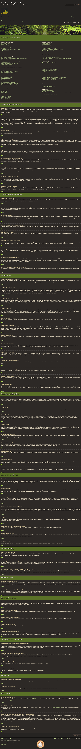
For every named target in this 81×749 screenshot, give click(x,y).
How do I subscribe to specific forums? (49, 79)
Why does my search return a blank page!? (50, 70)
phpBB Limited (36, 698)
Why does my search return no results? (49, 69)
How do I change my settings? (6, 57)
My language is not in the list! (6, 62)
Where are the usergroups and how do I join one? (51, 47)
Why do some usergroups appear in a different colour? (52, 49)
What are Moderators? (46, 44)
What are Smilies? (4, 92)
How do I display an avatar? (6, 64)
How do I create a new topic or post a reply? (9, 71)
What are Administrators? (47, 43)
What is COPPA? (4, 44)
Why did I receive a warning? (6, 81)
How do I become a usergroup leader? (49, 48)
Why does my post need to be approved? (9, 84)
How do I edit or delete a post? (7, 72)
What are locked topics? (5, 98)
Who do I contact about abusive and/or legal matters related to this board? (56, 92)
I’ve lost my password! (5, 50)
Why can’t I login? (4, 48)
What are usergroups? (46, 45)
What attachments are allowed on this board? (51, 85)
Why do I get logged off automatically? (8, 51)
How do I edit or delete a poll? (6, 77)
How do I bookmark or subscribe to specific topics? (52, 78)
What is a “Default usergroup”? (48, 50)
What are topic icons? (5, 99)
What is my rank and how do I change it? (9, 65)
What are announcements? (6, 96)
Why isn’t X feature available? (48, 91)
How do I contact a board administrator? (50, 94)
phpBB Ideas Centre (57, 707)
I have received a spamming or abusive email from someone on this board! (56, 58)
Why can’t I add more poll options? (7, 76)
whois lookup (9, 717)
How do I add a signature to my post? (8, 73)
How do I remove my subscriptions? (49, 80)
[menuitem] (9, 17)
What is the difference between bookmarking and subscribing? (54, 77)
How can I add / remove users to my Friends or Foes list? (53, 63)
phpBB (51, 234)
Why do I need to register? (6, 43)
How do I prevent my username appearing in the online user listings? (14, 58)
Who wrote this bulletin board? (48, 90)
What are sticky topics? (5, 97)
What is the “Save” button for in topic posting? (9, 83)
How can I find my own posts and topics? (50, 73)
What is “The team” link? (46, 51)
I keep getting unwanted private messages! (50, 57)
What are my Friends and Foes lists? (49, 62)
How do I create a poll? (5, 74)
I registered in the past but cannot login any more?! (10, 49)
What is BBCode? (4, 90)
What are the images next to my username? (9, 63)
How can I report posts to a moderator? (8, 82)
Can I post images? (4, 93)
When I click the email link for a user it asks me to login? (11, 67)
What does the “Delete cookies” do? (8, 53)
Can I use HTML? (4, 91)
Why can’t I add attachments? (6, 79)
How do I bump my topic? (6, 85)
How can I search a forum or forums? (49, 68)
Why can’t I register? (5, 45)
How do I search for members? (48, 71)
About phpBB (10, 700)
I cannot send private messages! (48, 56)
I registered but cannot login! (6, 47)
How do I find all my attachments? (48, 86)
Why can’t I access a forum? (6, 78)
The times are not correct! (6, 59)
